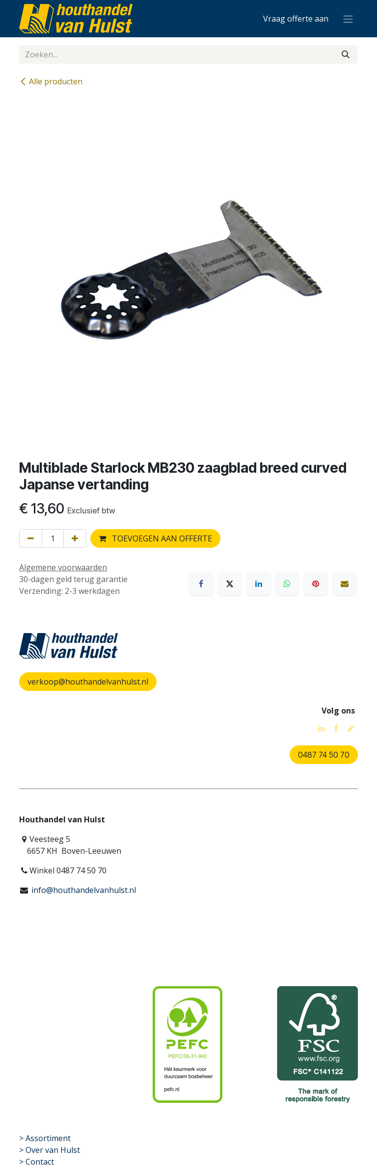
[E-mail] (344, 583)
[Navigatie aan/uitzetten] (348, 18)
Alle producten (50, 81)
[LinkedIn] (258, 583)
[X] (230, 583)
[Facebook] (201, 583)
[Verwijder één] (30, 538)
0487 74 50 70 (324, 755)
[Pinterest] (315, 583)
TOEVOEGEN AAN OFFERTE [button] (155, 538)
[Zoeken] (345, 54)
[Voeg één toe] (74, 538)
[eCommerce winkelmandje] (295, 18)
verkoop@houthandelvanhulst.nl (87, 681)
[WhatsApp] (287, 583)
